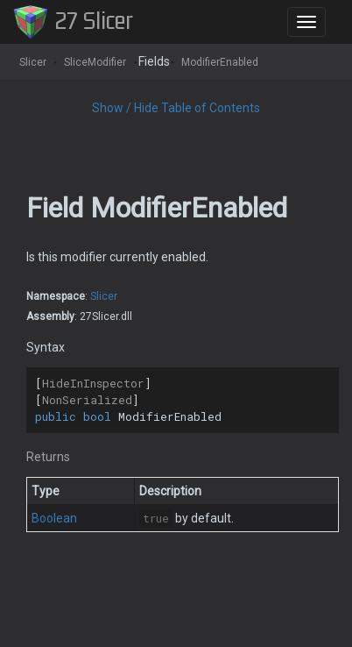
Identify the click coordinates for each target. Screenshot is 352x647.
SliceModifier (95, 62)
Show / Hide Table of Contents (176, 108)
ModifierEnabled (219, 62)
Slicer (32, 62)
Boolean (54, 518)
